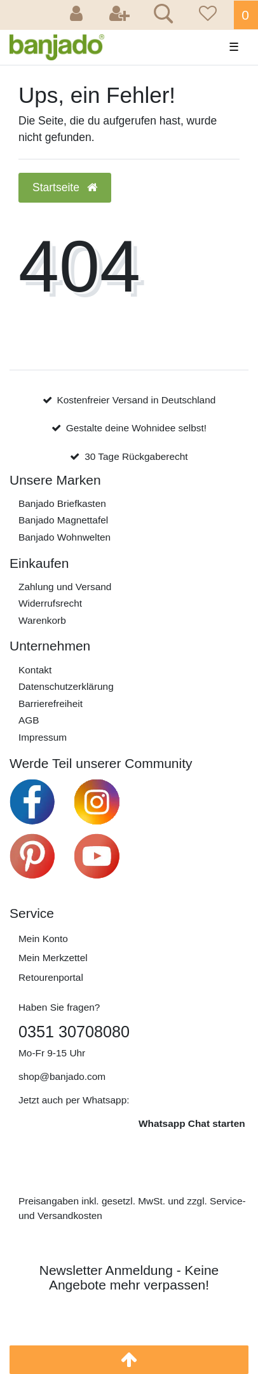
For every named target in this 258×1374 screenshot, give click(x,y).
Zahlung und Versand (64, 586)
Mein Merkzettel (53, 957)
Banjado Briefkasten (62, 503)
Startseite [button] (64, 187)
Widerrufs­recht (50, 603)
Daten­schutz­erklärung (66, 686)
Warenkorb (42, 620)
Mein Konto (43, 938)
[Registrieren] (119, 15)
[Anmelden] (78, 15)
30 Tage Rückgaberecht (136, 456)
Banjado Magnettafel (63, 520)
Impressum (42, 737)
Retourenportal (50, 977)
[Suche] (161, 15)
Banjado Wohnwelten (64, 537)
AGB (28, 720)
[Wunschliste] (206, 15)
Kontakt (34, 669)
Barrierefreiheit (50, 703)
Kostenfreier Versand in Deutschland (136, 399)
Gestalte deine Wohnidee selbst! (136, 427)
